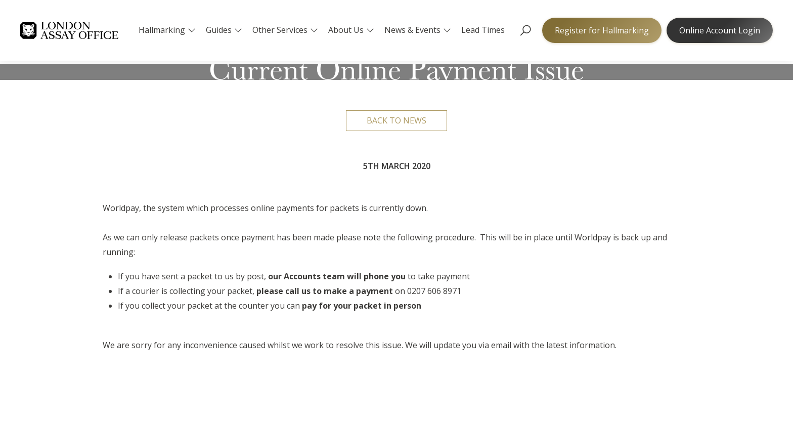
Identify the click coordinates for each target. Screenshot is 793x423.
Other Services (285, 29)
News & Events (417, 29)
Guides (224, 29)
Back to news (396, 120)
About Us (351, 29)
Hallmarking (167, 29)
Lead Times (483, 29)
